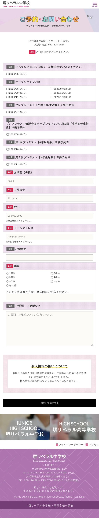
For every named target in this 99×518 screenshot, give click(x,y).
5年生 (12, 281)
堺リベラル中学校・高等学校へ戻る (49, 505)
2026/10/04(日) (18, 149)
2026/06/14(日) (18, 89)
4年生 (57, 277)
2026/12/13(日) (62, 97)
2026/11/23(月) (18, 97)
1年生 (12, 273)
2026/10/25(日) (62, 93)
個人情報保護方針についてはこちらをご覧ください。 (49, 380)
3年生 (12, 277)
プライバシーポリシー (69, 444)
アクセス (92, 444)
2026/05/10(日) (18, 74)
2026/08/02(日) (18, 134)
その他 (13, 285)
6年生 (57, 281)
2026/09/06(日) (18, 93)
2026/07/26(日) (18, 112)
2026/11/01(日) (18, 164)
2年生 (57, 273)
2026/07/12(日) (62, 89)
